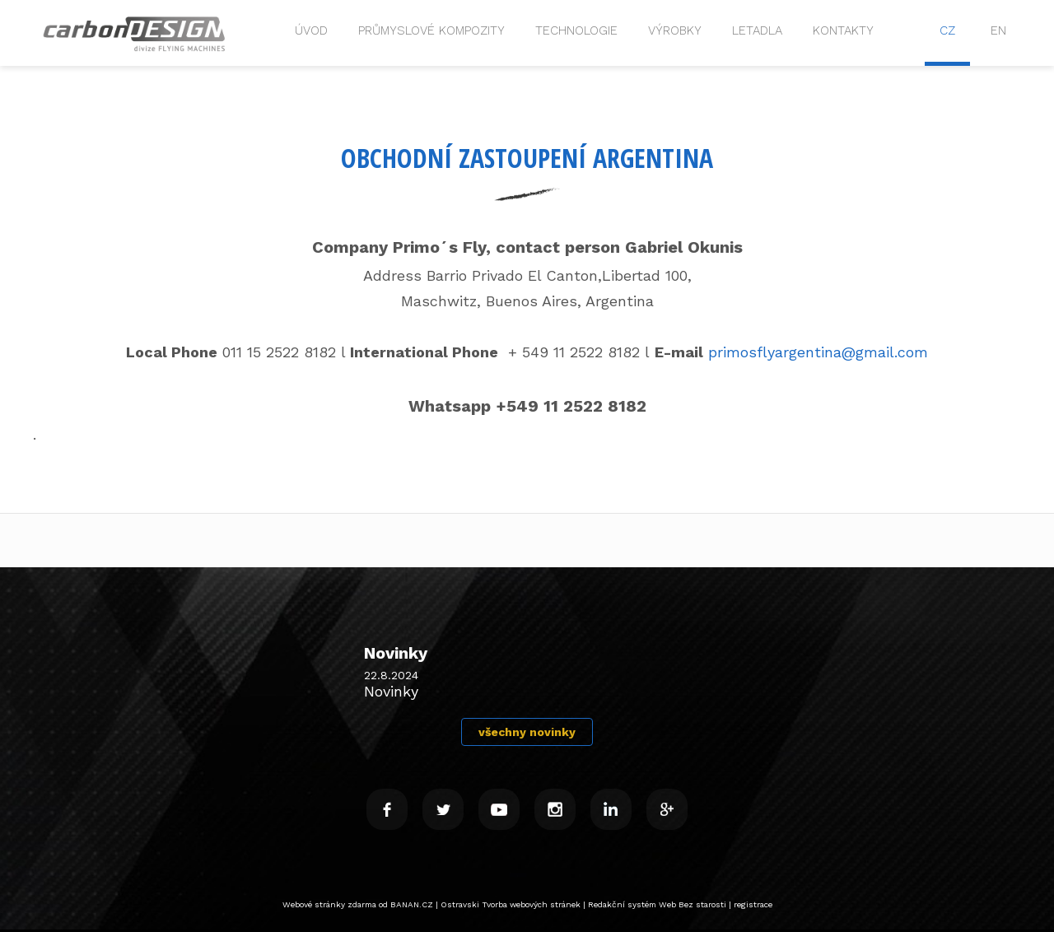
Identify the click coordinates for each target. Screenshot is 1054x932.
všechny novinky (527, 732)
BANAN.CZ (411, 904)
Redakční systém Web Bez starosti (657, 904)
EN (998, 30)
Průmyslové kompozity (431, 30)
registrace (753, 904)
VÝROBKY (675, 30)
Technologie (576, 30)
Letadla (757, 30)
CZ (947, 30)
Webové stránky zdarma (329, 904)
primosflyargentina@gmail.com (818, 352)
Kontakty (843, 30)
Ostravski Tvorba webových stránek (511, 904)
